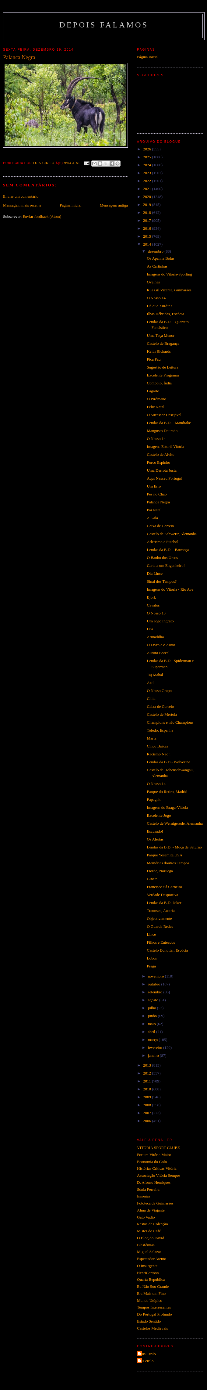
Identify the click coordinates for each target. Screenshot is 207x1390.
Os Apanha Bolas (160, 258)
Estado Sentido (149, 1321)
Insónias (143, 1196)
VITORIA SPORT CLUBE (158, 1147)
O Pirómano (156, 399)
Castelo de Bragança (163, 343)
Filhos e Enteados (161, 942)
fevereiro (155, 1047)
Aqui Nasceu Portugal (164, 478)
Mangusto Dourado (162, 430)
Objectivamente (159, 918)
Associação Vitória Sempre (158, 1175)
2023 (147, 173)
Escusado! (155, 831)
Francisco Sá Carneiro (164, 886)
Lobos (152, 958)
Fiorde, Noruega (160, 871)
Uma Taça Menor (160, 335)
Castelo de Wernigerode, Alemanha (175, 823)
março (153, 1039)
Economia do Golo (152, 1161)
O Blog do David (150, 1238)
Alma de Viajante (151, 1210)
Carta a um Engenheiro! (166, 565)
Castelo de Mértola (162, 714)
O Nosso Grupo (159, 690)
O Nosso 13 (156, 613)
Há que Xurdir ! (159, 306)
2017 (147, 220)
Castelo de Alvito (160, 454)
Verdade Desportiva (162, 894)
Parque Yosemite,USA (164, 855)
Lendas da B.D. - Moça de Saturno (174, 847)
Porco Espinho (158, 462)
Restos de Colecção (152, 1224)
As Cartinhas (157, 266)
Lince (151, 934)
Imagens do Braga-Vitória (167, 807)
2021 (147, 188)
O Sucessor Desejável (164, 414)
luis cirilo (146, 1361)
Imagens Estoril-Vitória (165, 446)
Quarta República (151, 1279)
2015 (147, 236)
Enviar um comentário (20, 196)
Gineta (152, 879)
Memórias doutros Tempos (168, 863)
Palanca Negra (158, 502)
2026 (147, 149)
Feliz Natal (155, 407)
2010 (147, 1089)
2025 (147, 157)
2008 (147, 1105)
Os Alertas (155, 839)
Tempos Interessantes (154, 1307)
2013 (147, 1065)
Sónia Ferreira (148, 1189)
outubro (154, 984)
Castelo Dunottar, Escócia (167, 950)
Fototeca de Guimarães (155, 1203)
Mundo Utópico (149, 1300)
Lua (150, 629)
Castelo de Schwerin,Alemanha (172, 533)
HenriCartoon (148, 1272)
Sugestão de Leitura (162, 367)
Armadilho (155, 637)
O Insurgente (147, 1265)
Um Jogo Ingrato (160, 621)
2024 (147, 165)
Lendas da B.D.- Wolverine (168, 762)
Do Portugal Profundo (154, 1314)
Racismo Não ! (158, 754)
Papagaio (154, 799)
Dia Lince (155, 573)
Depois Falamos (104, 24)
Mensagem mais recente (22, 205)
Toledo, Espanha (160, 730)
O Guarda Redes (160, 926)
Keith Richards (158, 351)
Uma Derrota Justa (161, 470)
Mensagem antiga (114, 205)
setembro (155, 992)
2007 (147, 1113)
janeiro (154, 1055)
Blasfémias (146, 1245)
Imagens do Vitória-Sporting (169, 274)
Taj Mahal (155, 674)
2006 (147, 1120)
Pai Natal (154, 510)
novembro (156, 976)
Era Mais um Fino (151, 1293)
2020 (147, 196)
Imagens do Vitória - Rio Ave (170, 589)
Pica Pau (153, 359)
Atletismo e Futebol (162, 541)
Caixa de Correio (160, 526)
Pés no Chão (157, 494)
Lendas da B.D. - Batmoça (168, 549)
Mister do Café (149, 1231)
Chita (151, 698)
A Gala (152, 518)
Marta (151, 738)
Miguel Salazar (149, 1251)
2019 (147, 204)
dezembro (156, 251)
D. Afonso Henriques (153, 1182)
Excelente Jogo (159, 815)
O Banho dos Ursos (162, 557)
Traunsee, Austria (160, 910)
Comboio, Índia (159, 383)
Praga (151, 966)
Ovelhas (153, 282)
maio (152, 1023)
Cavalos (153, 605)
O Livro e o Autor (161, 645)
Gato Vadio (146, 1217)
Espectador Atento (151, 1258)
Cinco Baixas (157, 746)
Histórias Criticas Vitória (157, 1168)
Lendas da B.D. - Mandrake (169, 422)
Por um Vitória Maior (154, 1154)
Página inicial (70, 205)
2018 (147, 212)
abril (152, 1031)
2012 (147, 1073)
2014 (147, 244)
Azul (150, 682)
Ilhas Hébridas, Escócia (165, 313)
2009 (147, 1097)
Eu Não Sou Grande (153, 1286)
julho (152, 1008)
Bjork (151, 597)
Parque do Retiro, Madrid (167, 791)
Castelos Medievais (152, 1328)
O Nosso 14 (156, 298)
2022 (147, 180)
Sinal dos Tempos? (162, 581)
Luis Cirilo (147, 1354)
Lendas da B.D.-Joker (164, 902)
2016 (147, 228)
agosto (153, 1000)
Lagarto (153, 391)
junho (153, 1016)
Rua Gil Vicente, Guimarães (169, 290)
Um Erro (154, 486)
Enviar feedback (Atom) (42, 216)
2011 (147, 1081)
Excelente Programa (163, 375)
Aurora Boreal (158, 652)
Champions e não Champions (170, 722)
